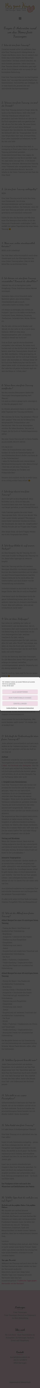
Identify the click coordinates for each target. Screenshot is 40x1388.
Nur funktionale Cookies (20, 699)
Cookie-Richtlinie (11, 710)
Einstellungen (20, 705)
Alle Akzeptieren (20, 694)
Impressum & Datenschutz (26, 710)
